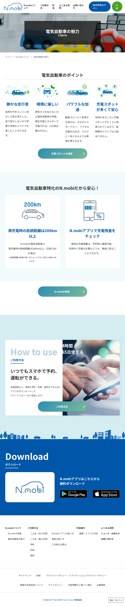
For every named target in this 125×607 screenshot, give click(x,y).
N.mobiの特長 (62, 291)
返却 (32, 555)
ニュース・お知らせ (110, 533)
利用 (32, 549)
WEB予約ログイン (99, 6)
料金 (53, 6)
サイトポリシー (55, 584)
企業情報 (101, 584)
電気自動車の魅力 (16, 538)
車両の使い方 (58, 538)
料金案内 (81, 527)
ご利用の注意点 (59, 544)
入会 (117, 6)
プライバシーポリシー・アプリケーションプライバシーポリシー (76, 575)
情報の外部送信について (31, 584)
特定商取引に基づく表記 (79, 584)
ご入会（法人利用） (39, 533)
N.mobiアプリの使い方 (63, 533)
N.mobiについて (29, 6)
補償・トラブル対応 (88, 533)
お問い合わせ (78, 6)
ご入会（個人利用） (39, 538)
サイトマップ (24, 575)
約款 (38, 575)
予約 (32, 544)
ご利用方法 (44, 6)
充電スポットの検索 (62, 153)
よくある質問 (64, 6)
